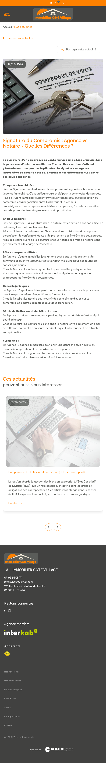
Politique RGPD (12, 716)
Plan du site (10, 698)
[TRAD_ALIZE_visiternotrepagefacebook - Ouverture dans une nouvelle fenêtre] (4, 610)
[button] (48, 527)
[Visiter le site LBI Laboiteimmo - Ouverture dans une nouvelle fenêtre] (59, 749)
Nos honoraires (11, 671)
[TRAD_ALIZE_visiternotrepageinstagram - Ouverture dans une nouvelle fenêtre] (9, 610)
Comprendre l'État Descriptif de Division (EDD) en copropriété (47, 472)
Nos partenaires (12, 680)
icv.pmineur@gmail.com (18, 582)
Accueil (7, 27)
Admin (7, 707)
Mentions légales (13, 689)
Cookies (8, 725)
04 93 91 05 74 (13, 577)
